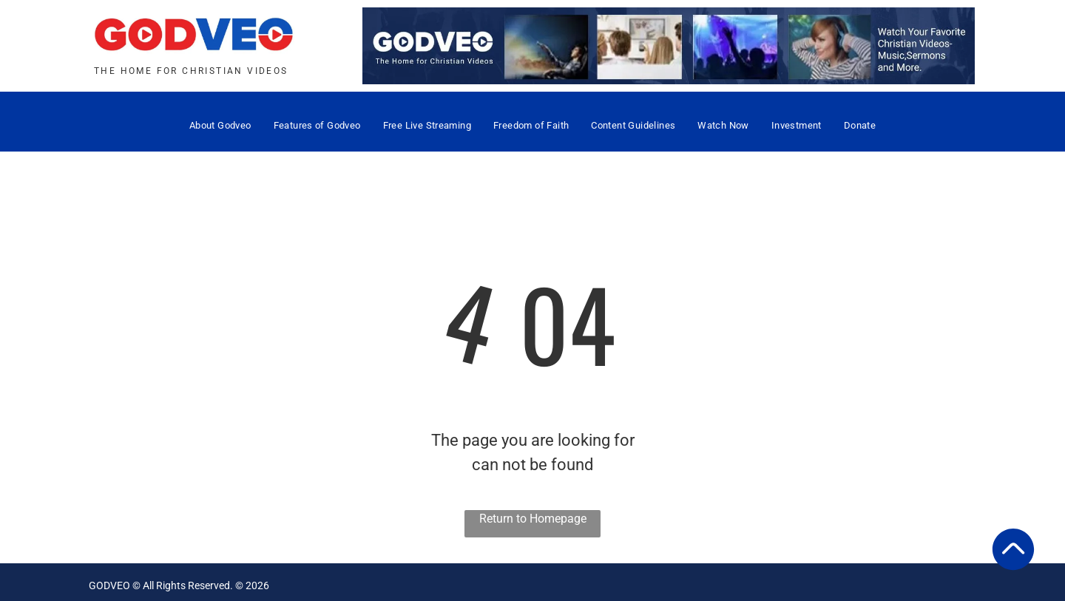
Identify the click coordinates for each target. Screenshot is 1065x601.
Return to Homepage (532, 519)
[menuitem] (220, 125)
